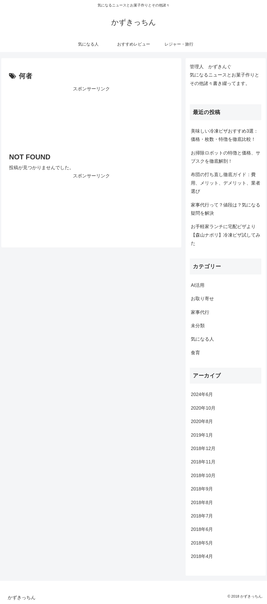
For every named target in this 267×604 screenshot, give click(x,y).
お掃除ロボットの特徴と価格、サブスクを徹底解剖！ (225, 157)
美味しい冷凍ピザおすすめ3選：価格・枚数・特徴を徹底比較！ (224, 135)
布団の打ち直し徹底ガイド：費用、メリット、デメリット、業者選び (225, 183)
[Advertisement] (91, 118)
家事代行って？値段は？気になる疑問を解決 (225, 209)
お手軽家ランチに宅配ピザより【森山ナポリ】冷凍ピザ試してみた (225, 235)
